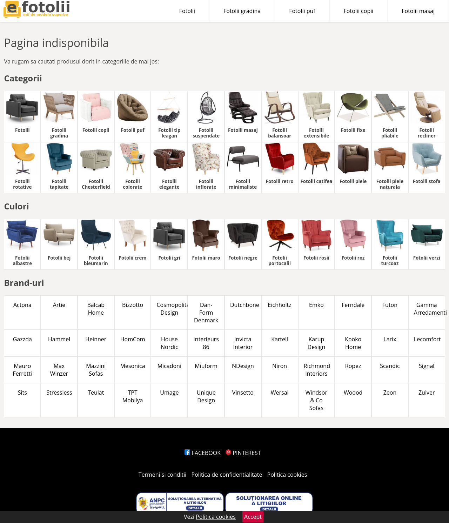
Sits (22, 392)
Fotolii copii (359, 11)
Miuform (206, 366)
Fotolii (187, 11)
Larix (389, 339)
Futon (389, 305)
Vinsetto (243, 392)
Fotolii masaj (418, 11)
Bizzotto (132, 305)
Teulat (96, 392)
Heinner (95, 339)
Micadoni (169, 366)
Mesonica (132, 366)
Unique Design (206, 396)
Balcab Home (96, 308)
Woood (353, 392)
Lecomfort (427, 339)
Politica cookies (287, 474)
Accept (253, 517)
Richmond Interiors (317, 369)
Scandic (390, 366)
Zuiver (426, 392)
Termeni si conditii (163, 474)
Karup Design (317, 343)
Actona (22, 305)
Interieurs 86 (206, 343)
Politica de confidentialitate (227, 474)
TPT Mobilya (132, 396)
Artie (59, 305)
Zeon (390, 392)
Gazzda (22, 339)
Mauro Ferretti (22, 369)
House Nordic (169, 343)
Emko (316, 305)
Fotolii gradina (242, 11)
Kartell (279, 339)
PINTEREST (243, 453)
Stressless (59, 392)
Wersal (280, 392)
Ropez (353, 366)
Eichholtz (279, 305)
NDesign (243, 366)
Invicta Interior (243, 343)
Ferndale (353, 305)
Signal (426, 366)
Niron (279, 366)
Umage (169, 392)
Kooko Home (353, 343)
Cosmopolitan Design (172, 308)
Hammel (59, 339)
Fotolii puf (302, 11)
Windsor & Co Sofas (316, 400)
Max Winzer (59, 369)
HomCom (132, 339)
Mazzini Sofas (96, 369)
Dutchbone (244, 305)
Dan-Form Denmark (206, 312)
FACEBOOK (203, 453)
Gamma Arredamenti (429, 308)
